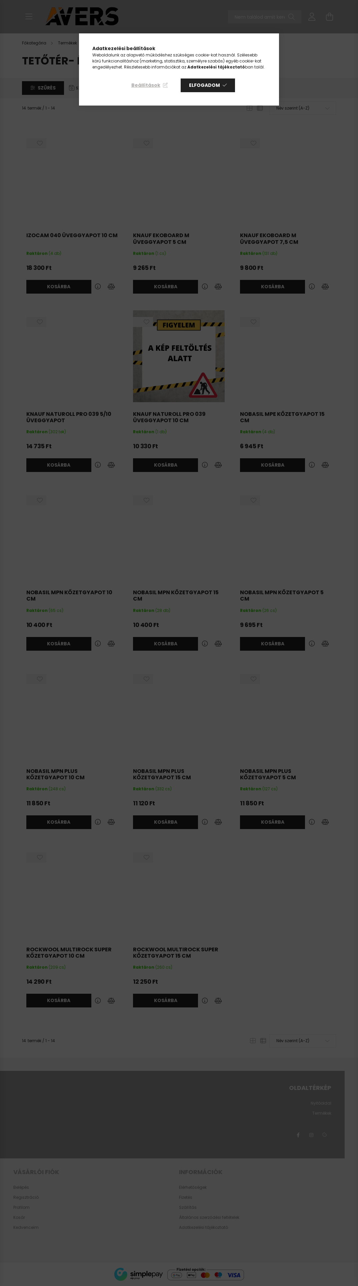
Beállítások (145, 85)
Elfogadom (204, 85)
